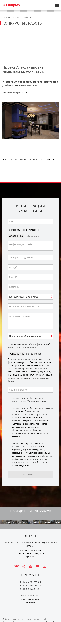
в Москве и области (30, 594)
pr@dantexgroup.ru (21, 449)
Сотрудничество (15, 37)
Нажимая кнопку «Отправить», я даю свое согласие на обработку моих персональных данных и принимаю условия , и (32, 406)
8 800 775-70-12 (30, 576)
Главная (6, 17)
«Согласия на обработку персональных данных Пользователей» (31, 403)
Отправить (30, 459)
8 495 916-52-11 (30, 584)
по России (30, 597)
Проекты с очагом (16, 32)
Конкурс (17, 17)
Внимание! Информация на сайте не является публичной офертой (28, 617)
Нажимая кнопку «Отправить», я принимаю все (29, 384)
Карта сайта (39, 614)
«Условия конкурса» (36, 385)
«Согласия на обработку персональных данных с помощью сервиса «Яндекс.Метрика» (31, 411)
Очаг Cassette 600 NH (43, 143)
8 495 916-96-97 (30, 580)
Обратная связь (15, 42)
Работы (27, 17)
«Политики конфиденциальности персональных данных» (30, 417)
